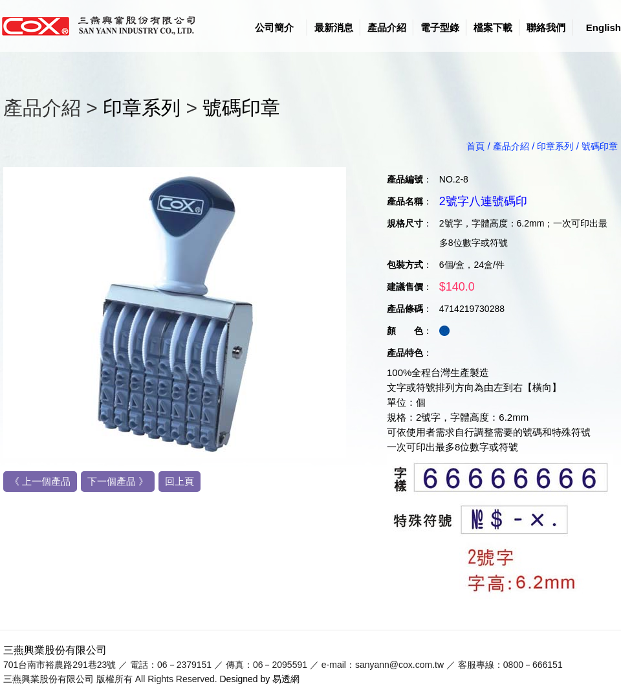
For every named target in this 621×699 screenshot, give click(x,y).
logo (103, 26)
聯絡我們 (546, 27)
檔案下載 (493, 27)
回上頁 (179, 481)
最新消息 (333, 27)
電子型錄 (439, 27)
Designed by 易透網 (260, 679)
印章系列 (141, 107)
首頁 (475, 146)
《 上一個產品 (40, 481)
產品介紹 (386, 27)
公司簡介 (274, 27)
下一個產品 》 (117, 481)
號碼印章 (241, 107)
